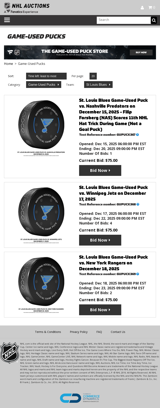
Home (8, 63)
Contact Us (118, 332)
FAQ (99, 332)
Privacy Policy (79, 332)
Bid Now (98, 170)
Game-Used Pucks (42, 84)
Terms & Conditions (48, 332)
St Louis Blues (97, 84)
